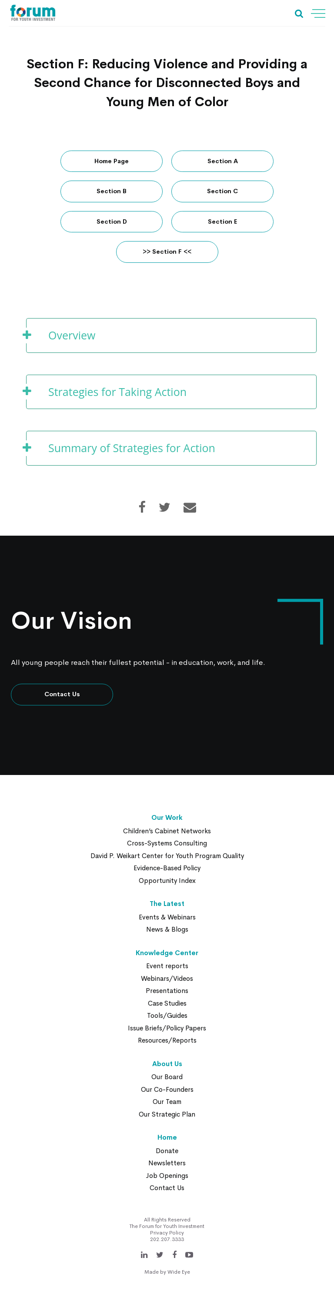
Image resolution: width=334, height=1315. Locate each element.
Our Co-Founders (167, 1089)
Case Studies (167, 1003)
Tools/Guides (167, 1016)
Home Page (111, 161)
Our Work (167, 818)
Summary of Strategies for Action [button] (131, 447)
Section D (112, 221)
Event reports (167, 966)
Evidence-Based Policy (167, 868)
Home (167, 1138)
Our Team (167, 1102)
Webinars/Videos (167, 978)
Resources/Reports (167, 1041)
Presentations (167, 991)
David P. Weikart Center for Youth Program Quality (167, 856)
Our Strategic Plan (167, 1114)
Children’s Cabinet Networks (167, 831)
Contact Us (62, 694)
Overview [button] (71, 335)
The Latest (167, 904)
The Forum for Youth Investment (167, 1226)
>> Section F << (167, 252)
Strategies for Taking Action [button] (117, 391)
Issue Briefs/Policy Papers (167, 1028)
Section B (112, 191)
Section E (222, 221)
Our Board (167, 1077)
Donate (167, 1151)
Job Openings (167, 1175)
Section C (222, 191)
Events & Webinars (167, 917)
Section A (222, 161)
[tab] (171, 335)
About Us (167, 1064)
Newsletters (167, 1163)
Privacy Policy (167, 1232)
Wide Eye (178, 1272)
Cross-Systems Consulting (167, 843)
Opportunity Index (167, 880)
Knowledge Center (167, 953)
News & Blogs (167, 930)
